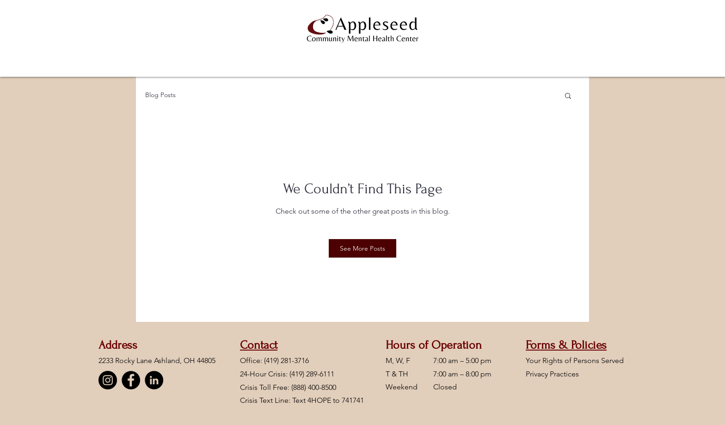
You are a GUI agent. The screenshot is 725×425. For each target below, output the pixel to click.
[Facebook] (131, 380)
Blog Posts (160, 95)
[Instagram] (107, 380)
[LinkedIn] (154, 380)
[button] (568, 96)
